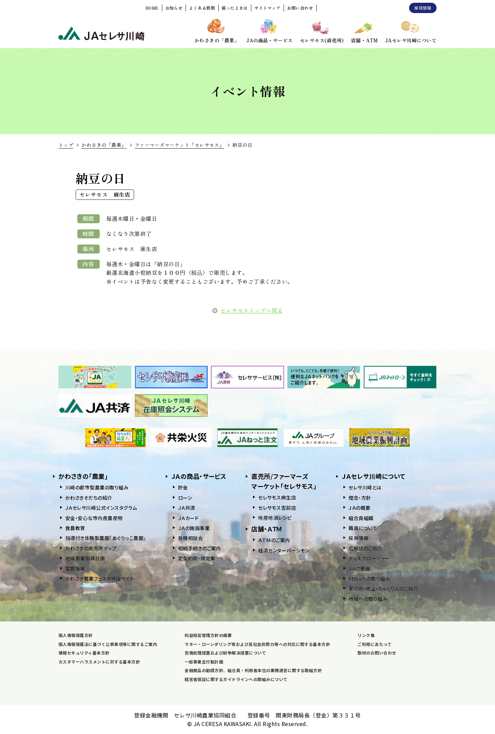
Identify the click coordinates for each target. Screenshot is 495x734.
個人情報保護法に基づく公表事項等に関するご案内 (107, 644)
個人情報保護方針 (75, 635)
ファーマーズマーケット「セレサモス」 (179, 144)
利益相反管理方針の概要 (208, 635)
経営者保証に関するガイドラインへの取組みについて (236, 679)
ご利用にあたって (375, 644)
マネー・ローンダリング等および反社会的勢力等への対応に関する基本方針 (257, 644)
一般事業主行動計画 (204, 662)
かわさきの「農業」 (103, 144)
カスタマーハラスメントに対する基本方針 (99, 662)
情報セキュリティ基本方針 (84, 653)
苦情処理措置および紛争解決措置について (225, 653)
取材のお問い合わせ (377, 653)
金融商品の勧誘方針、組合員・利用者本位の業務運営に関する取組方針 (253, 670)
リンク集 (366, 635)
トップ (65, 144)
